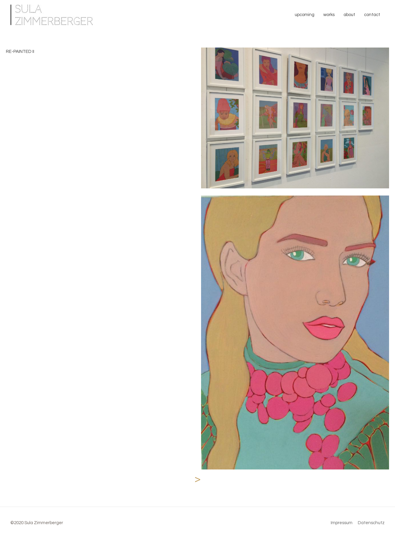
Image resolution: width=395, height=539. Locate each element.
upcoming (304, 14)
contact (372, 14)
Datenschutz (371, 523)
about (349, 14)
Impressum (341, 523)
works (329, 14)
